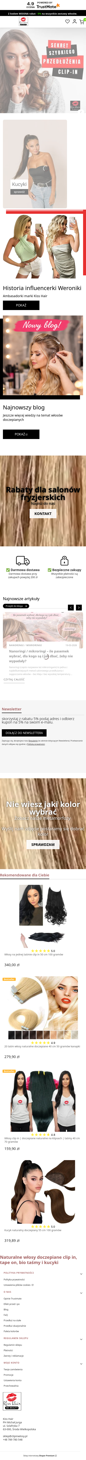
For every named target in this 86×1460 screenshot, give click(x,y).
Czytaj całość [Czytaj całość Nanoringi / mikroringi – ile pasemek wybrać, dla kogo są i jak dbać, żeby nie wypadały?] (14, 679)
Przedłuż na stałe (12, 1320)
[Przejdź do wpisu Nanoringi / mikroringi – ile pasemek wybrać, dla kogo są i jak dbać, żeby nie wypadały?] (43, 630)
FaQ (6, 1315)
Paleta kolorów (11, 1331)
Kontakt (43, 513)
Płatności (8, 1350)
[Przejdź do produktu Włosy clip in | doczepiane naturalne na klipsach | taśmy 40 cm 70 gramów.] (43, 1100)
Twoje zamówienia (13, 1369)
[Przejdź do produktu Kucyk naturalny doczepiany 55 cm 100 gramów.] (43, 1192)
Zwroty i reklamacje (14, 1355)
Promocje (8, 1374)
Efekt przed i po (12, 1304)
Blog (6, 1309)
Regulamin (33, 740)
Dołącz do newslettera (24, 733)
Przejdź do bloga (16, 606)
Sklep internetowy (38, 1455)
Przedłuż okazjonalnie (15, 1325)
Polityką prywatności (36, 744)
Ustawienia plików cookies (17, 1285)
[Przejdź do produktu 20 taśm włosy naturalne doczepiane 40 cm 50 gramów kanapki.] (43, 1008)
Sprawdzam (43, 844)
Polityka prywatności (14, 1279)
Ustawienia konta (12, 1380)
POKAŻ (21, 305)
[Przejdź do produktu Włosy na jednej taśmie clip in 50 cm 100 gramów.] (43, 916)
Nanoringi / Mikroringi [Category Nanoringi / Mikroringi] (25, 645)
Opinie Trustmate (13, 1298)
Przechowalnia (11, 1385)
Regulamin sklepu (13, 1344)
